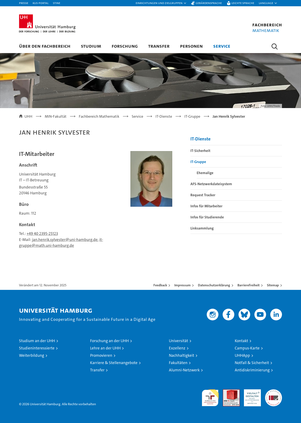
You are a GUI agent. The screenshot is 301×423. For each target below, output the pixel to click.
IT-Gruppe (198, 161)
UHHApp (242, 355)
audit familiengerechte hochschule (210, 396)
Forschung (125, 45)
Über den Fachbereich (44, 45)
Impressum (182, 285)
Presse (23, 3)
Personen (191, 45)
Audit (227, 391)
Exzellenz (177, 348)
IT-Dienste (200, 139)
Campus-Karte (247, 348)
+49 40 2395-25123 (42, 233)
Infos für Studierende (207, 217)
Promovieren (101, 355)
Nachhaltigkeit (181, 355)
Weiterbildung (31, 355)
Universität (178, 340)
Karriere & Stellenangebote (114, 362)
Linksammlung (202, 228)
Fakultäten (178, 362)
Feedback (160, 285)
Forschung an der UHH (109, 340)
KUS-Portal (40, 3)
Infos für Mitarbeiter (206, 206)
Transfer (159, 45)
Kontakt (241, 340)
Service (221, 45)
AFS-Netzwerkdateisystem (211, 184)
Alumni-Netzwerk (184, 370)
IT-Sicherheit (200, 150)
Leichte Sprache (242, 3)
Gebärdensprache (209, 3)
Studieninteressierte (37, 348)
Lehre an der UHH (105, 348)
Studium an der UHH (37, 340)
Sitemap (273, 285)
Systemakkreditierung (273, 391)
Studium (91, 45)
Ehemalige (205, 173)
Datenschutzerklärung (214, 285)
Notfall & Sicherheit (252, 362)
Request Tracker (202, 195)
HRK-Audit (251, 391)
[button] (161, 3)
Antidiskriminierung (252, 370)
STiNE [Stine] (56, 3)
